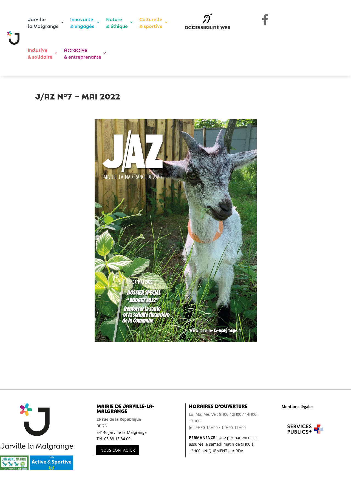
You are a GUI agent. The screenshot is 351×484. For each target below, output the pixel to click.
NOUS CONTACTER (117, 450)
